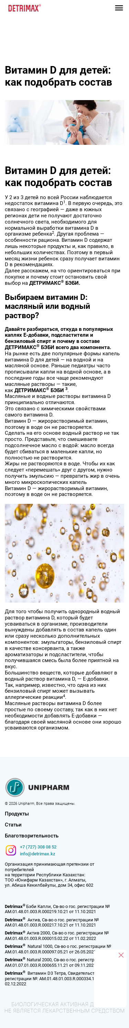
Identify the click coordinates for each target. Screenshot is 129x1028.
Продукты (17, 814)
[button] (119, 8)
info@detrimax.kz (37, 853)
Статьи (13, 825)
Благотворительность (31, 836)
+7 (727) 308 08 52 (38, 847)
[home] (23, 8)
